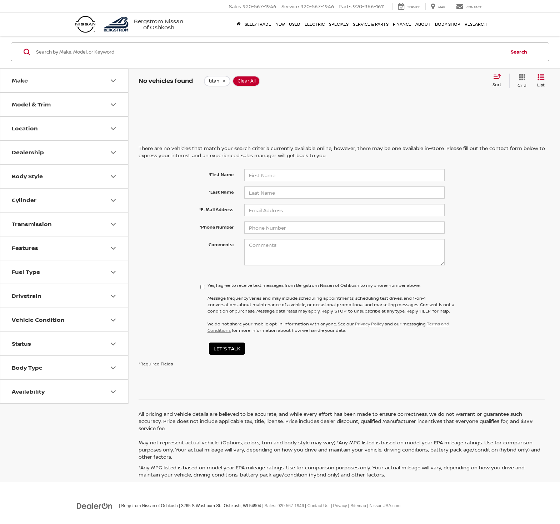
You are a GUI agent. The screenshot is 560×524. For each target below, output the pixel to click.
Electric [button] (315, 24)
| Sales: (282, 505)
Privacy (340, 505)
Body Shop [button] (447, 24)
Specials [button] (339, 24)
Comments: (221, 244)
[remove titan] (217, 81)
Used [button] (294, 24)
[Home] (238, 24)
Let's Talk (227, 348)
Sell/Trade (258, 24)
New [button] (280, 24)
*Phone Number (217, 227)
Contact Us (318, 505)
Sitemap (358, 505)
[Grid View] (520, 81)
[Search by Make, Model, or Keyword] (269, 51)
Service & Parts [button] (371, 24)
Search (519, 52)
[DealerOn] (94, 505)
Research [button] (476, 24)
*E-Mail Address (216, 209)
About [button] (423, 24)
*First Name (221, 174)
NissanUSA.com (385, 505)
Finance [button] (402, 24)
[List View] (541, 81)
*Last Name (221, 192)
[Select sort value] (499, 81)
